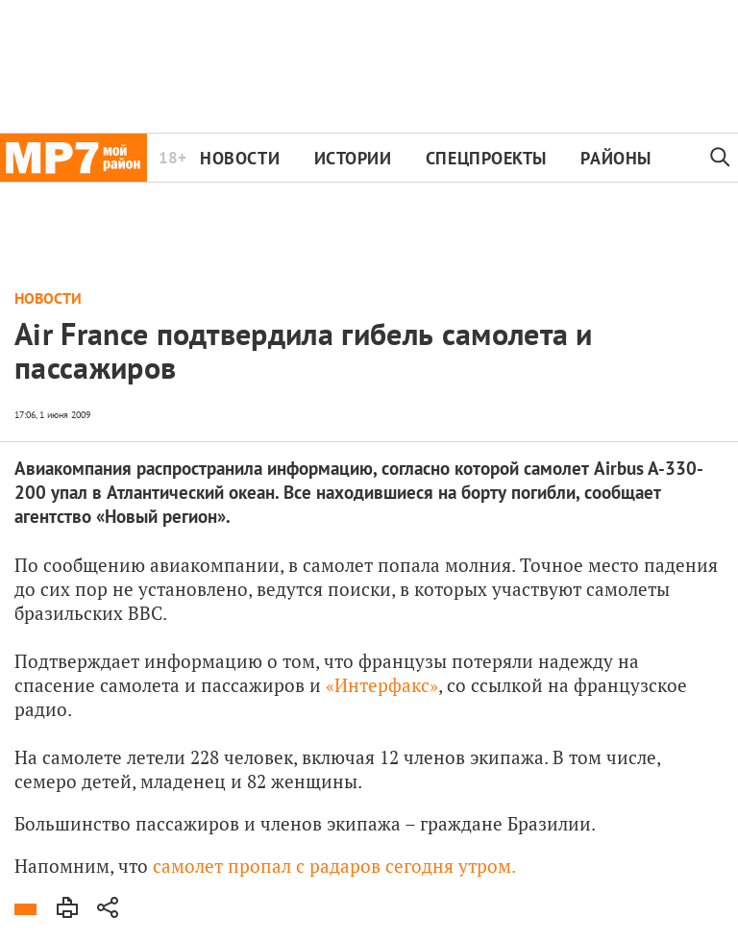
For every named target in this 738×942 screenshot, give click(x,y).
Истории (353, 158)
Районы (615, 158)
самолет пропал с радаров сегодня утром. (334, 866)
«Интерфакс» (382, 685)
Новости (240, 158)
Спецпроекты (486, 158)
